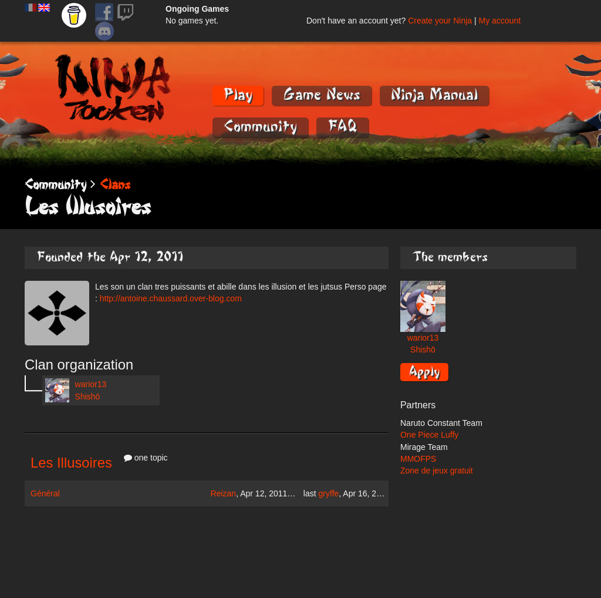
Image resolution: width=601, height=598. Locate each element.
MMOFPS (418, 458)
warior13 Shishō (75, 390)
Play (238, 95)
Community (260, 126)
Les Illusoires (71, 463)
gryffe (329, 493)
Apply (424, 371)
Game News (321, 95)
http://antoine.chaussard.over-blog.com (171, 298)
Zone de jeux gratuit (436, 470)
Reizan (224, 493)
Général (45, 493)
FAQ (342, 126)
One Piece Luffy (429, 434)
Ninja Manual (434, 95)
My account (499, 20)
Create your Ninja (440, 20)
